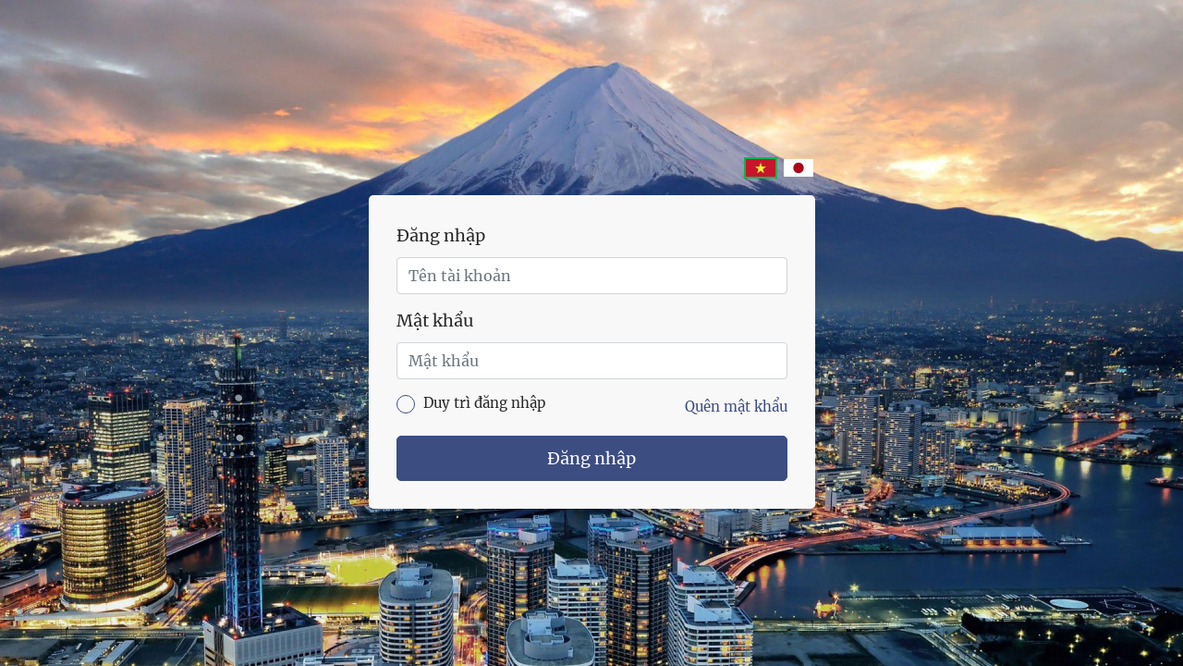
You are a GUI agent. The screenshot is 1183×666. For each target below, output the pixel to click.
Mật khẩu (434, 320)
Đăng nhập (440, 235)
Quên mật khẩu (736, 406)
